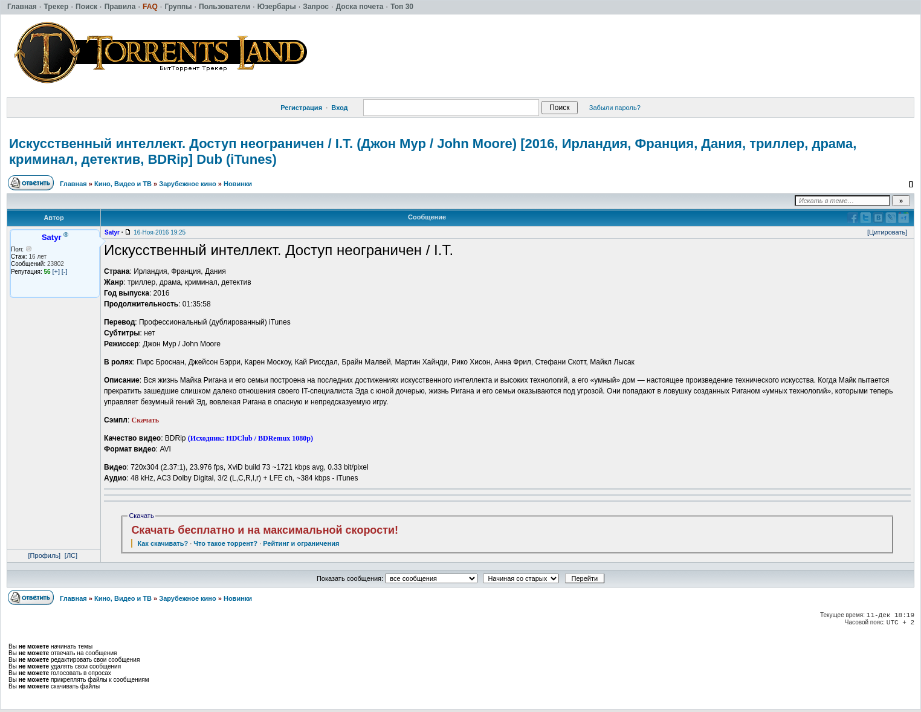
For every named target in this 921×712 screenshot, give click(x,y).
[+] (56, 271)
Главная (73, 183)
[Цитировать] (887, 232)
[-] (65, 271)
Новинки (238, 183)
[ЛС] (71, 555)
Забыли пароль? (615, 107)
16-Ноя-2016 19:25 (160, 232)
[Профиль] (44, 555)
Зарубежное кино (187, 183)
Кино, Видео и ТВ (123, 183)
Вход (339, 107)
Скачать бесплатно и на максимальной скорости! (264, 530)
